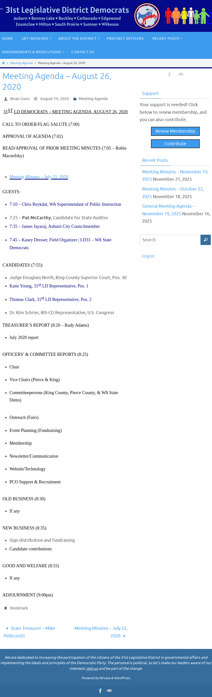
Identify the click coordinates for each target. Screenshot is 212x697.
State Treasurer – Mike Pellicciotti (29, 632)
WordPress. (122, 678)
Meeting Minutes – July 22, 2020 (101, 632)
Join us (92, 668)
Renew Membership (175, 131)
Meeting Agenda (21, 63)
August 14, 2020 (54, 98)
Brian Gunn (20, 98)
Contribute (175, 143)
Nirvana (104, 678)
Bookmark (19, 608)
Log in (148, 256)
